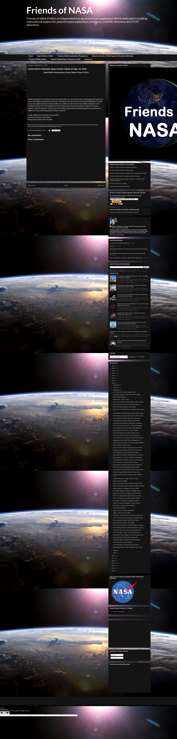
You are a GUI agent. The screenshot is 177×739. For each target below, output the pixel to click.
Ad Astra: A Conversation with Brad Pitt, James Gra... (128, 450)
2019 (113, 383)
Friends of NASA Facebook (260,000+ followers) (123, 167)
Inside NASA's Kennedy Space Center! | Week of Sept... (128, 413)
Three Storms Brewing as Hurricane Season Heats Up (128, 525)
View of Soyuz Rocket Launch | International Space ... (128, 425)
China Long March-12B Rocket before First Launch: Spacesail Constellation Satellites (131, 323)
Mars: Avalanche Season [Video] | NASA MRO (126, 520)
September (116, 390)
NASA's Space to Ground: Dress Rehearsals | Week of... (129, 442)
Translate (139, 357)
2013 (113, 568)
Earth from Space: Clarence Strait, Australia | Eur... (127, 435)
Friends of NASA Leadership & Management (73, 56)
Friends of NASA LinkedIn (37, 59)
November (116, 385)
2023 (113, 373)
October (115, 387)
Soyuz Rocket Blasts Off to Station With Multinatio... (127, 428)
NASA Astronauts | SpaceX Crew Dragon (124, 407)
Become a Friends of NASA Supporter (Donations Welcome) (112, 56)
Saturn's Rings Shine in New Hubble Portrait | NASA (127, 483)
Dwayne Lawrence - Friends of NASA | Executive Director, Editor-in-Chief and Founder (129, 227)
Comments (114, 658)
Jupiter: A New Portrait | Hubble (121, 513)
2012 (113, 570)
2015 (113, 563)
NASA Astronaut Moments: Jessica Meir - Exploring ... (128, 423)
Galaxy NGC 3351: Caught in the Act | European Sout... (128, 535)
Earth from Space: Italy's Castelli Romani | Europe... (127, 495)
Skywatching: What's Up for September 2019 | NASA (128, 547)
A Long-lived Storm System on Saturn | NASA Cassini (128, 460)
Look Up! (112, 246)
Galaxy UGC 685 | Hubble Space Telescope (125, 537)
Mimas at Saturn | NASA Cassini (122, 445)
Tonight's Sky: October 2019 (121, 399)
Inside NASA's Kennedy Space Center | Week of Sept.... (128, 437)
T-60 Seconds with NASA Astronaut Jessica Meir (126, 418)
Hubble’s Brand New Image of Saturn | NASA (125, 478)
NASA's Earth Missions (119, 397)
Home (31, 56)
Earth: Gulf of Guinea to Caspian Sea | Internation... (127, 493)
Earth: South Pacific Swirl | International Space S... (127, 404)
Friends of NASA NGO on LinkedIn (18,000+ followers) (125, 176)
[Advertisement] (88, 40)
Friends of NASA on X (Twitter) (118, 183)
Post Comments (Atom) (69, 190)
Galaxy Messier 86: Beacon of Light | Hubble (125, 430)
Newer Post (31, 185)
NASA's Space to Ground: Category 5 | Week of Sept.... (128, 518)
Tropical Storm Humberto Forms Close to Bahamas (127, 465)
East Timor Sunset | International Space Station (126, 467)
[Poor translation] (6, 712)
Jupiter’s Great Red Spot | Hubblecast (123, 510)
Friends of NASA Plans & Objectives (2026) (65, 59)
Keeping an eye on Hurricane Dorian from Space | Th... (128, 515)
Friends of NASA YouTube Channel (119, 186)
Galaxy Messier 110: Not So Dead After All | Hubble (127, 457)
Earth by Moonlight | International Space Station (126, 433)
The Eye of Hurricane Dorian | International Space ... (127, 530)
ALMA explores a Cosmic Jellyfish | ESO (124, 392)
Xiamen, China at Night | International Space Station (127, 447)
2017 (113, 558)
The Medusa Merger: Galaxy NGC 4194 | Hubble (126, 394)
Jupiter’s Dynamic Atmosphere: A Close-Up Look (126, 503)
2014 (113, 565)
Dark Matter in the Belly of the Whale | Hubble (126, 500)
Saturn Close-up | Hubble (120, 481)
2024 (113, 370)
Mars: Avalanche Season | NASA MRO (124, 522)
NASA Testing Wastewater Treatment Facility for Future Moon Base (129, 249)
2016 (113, 560)
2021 (113, 378)
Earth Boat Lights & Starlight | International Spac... (127, 540)
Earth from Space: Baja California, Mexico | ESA (126, 472)
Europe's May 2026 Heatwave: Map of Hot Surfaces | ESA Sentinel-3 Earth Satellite (132, 286)
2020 (113, 380)
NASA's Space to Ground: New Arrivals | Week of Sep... (128, 415)
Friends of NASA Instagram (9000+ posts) (121, 170)
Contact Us (88, 59)
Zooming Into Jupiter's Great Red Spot (123, 505)
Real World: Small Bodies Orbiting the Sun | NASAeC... (128, 455)
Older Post (100, 185)
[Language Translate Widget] (119, 356)
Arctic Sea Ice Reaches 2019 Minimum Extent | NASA (128, 402)
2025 (113, 368)
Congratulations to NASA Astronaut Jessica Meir (126, 420)
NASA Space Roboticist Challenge (119, 243)
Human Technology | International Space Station (126, 498)
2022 (113, 375)
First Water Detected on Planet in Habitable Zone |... (127, 490)
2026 (113, 366)
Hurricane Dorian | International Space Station (126, 544)
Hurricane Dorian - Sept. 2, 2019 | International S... (127, 532)
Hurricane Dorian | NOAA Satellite (122, 542)
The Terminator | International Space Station (125, 462)
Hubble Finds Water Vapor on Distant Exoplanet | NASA (128, 486)
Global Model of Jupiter (119, 508)
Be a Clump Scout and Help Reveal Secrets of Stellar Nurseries (127, 253)
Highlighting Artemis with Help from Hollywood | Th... (127, 440)
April (114, 552)
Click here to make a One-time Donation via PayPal (124, 212)
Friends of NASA (59, 10)
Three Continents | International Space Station (126, 452)
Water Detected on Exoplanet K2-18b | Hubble (126, 488)
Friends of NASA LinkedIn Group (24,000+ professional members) (128, 173)
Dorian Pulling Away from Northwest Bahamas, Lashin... (128, 527)
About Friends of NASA (45, 56)
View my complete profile (117, 234)
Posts (113, 655)
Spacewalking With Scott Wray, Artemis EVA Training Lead (126, 258)
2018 (113, 556)
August (115, 550)
